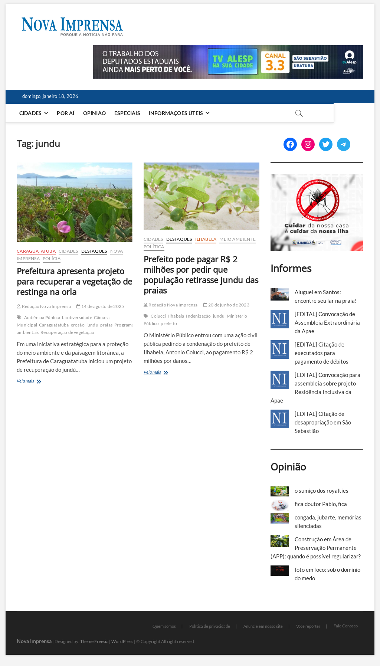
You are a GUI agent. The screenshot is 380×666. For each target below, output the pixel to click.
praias (106, 325)
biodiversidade (77, 317)
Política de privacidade (209, 626)
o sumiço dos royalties (321, 490)
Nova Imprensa (34, 641)
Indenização (198, 316)
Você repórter (308, 626)
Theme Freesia (94, 641)
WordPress (122, 641)
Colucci (158, 316)
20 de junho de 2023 (226, 305)
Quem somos (164, 626)
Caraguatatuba (36, 251)
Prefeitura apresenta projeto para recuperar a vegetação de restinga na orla (74, 281)
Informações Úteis (177, 113)
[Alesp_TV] (228, 49)
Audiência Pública (42, 317)
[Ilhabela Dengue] (317, 178)
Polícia (51, 258)
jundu (92, 325)
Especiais (128, 113)
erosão (78, 325)
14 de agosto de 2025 (100, 306)
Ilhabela (206, 239)
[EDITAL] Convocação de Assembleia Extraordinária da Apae (327, 322)
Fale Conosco (346, 625)
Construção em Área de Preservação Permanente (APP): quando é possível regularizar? (316, 548)
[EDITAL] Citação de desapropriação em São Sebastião (323, 422)
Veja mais (35, 382)
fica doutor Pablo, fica (321, 504)
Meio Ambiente (237, 239)
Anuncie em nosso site (263, 626)
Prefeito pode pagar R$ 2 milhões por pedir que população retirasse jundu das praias (201, 274)
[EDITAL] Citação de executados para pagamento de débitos (321, 353)
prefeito (169, 323)
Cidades (31, 113)
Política (154, 246)
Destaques (94, 251)
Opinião (95, 113)
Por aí (67, 113)
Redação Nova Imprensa (44, 306)
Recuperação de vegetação (67, 332)
